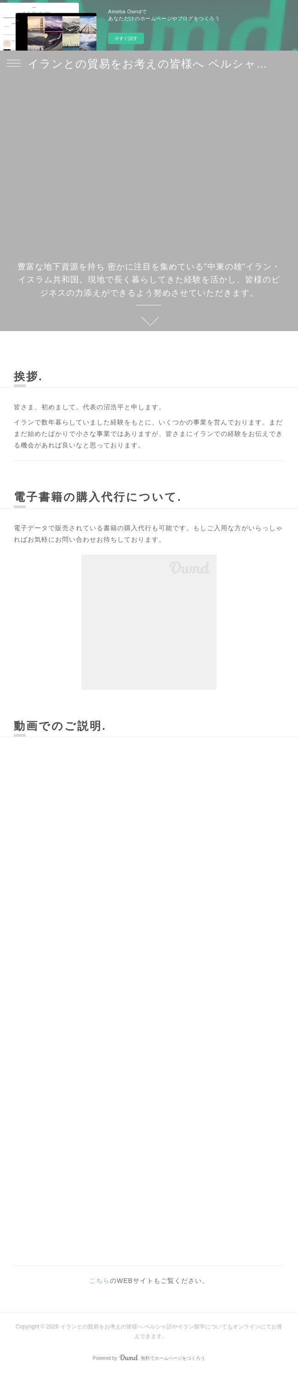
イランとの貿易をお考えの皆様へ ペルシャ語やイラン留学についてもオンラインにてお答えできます (149, 63)
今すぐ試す (126, 38)
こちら (99, 1280)
